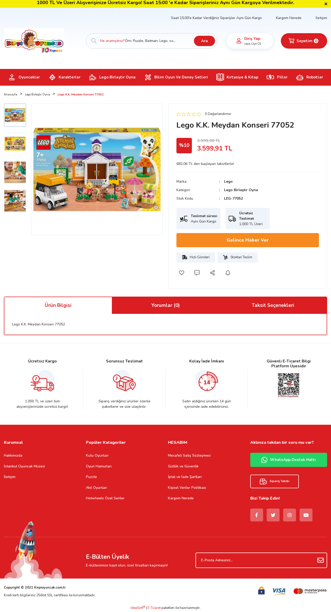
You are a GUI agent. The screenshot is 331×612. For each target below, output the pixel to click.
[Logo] (34, 40)
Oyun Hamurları (99, 466)
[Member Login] (239, 41)
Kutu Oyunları (97, 455)
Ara (204, 40)
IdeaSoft (138, 608)
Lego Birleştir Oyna (241, 190)
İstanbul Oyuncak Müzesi (24, 466)
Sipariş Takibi (274, 481)
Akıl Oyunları (96, 487)
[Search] (152, 41)
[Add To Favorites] (181, 273)
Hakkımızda (13, 455)
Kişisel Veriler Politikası (187, 487)
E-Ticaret (154, 608)
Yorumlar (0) (165, 305)
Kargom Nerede (288, 17)
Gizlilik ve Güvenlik (183, 466)
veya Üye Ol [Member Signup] (252, 44)
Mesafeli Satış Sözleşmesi (189, 455)
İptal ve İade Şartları (185, 476)
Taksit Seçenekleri (273, 305)
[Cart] (304, 41)
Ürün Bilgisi (58, 305)
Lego (228, 181)
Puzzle (91, 476)
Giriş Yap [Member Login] (252, 38)
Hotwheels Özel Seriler (105, 498)
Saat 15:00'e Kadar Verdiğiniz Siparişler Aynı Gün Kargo (216, 17)
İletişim (321, 17)
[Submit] (320, 560)
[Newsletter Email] (261, 560)
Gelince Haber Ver (248, 240)
